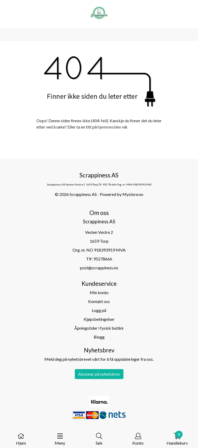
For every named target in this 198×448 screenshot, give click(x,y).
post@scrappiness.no (99, 267)
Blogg (99, 336)
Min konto (99, 292)
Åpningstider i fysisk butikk (99, 327)
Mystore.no (132, 194)
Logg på (99, 310)
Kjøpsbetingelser (99, 319)
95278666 (102, 258)
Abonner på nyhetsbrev (99, 373)
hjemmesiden (109, 126)
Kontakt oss (99, 301)
